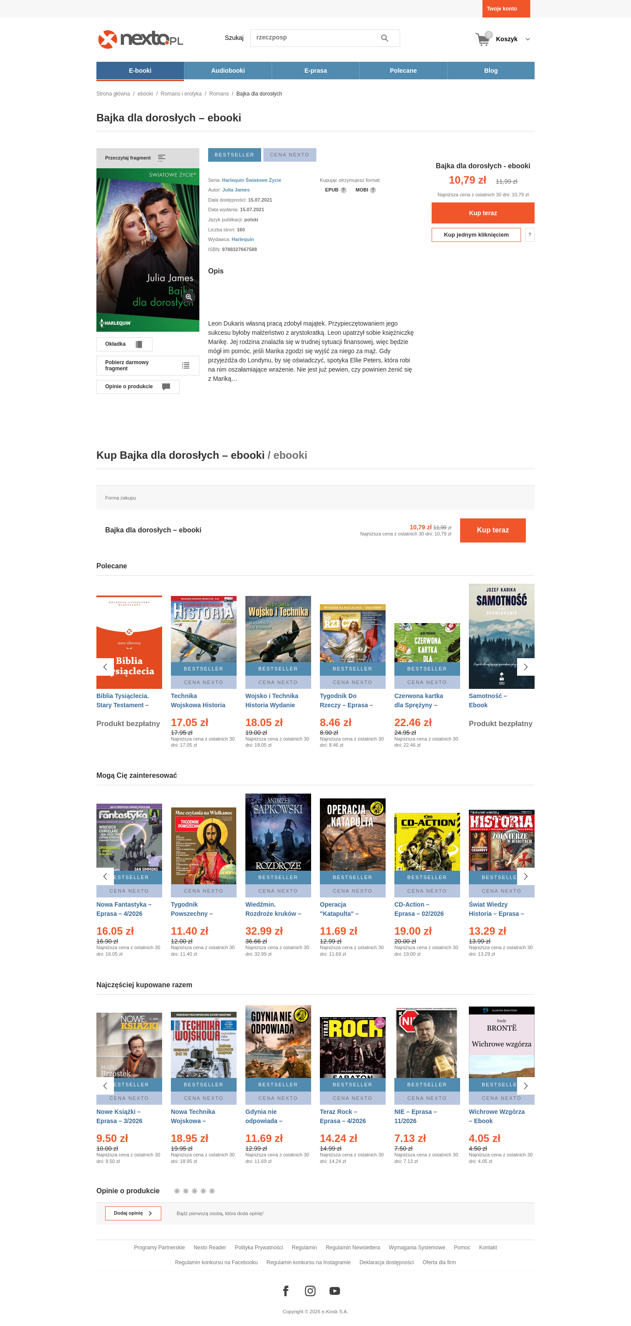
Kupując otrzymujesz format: (350, 180)
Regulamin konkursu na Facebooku (216, 1262)
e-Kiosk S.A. (335, 1311)
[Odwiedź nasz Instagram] (310, 1291)
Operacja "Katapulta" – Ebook (339, 913)
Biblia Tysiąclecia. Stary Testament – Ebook (122, 705)
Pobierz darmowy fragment (127, 365)
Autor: (215, 189)
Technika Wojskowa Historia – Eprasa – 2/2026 (198, 705)
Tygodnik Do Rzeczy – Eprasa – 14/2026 (346, 705)
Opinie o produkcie (129, 386)
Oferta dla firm (439, 1262)
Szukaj (234, 37)
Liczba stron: (222, 229)
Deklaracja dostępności (386, 1262)
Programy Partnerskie (159, 1247)
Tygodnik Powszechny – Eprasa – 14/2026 (195, 913)
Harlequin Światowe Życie (251, 180)
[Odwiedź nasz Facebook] (286, 1291)
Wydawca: (220, 239)
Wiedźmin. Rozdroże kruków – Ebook (273, 913)
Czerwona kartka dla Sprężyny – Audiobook (418, 705)
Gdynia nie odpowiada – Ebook (264, 1119)
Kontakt (488, 1247)
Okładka (115, 344)
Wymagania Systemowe (417, 1247)
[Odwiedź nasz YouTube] (335, 1291)
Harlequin (243, 239)
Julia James (235, 189)
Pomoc (462, 1247)
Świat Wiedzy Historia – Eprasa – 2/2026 (496, 913)
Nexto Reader (210, 1247)
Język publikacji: (226, 219)
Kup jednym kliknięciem (476, 234)
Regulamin (304, 1247)
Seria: (215, 180)
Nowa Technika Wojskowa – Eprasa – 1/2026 (194, 1119)
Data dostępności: (228, 199)
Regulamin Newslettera (353, 1247)
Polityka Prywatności (259, 1247)
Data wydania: (224, 209)
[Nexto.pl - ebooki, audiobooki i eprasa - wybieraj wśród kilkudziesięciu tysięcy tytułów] (140, 39)
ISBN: (215, 249)
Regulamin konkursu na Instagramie (308, 1262)
